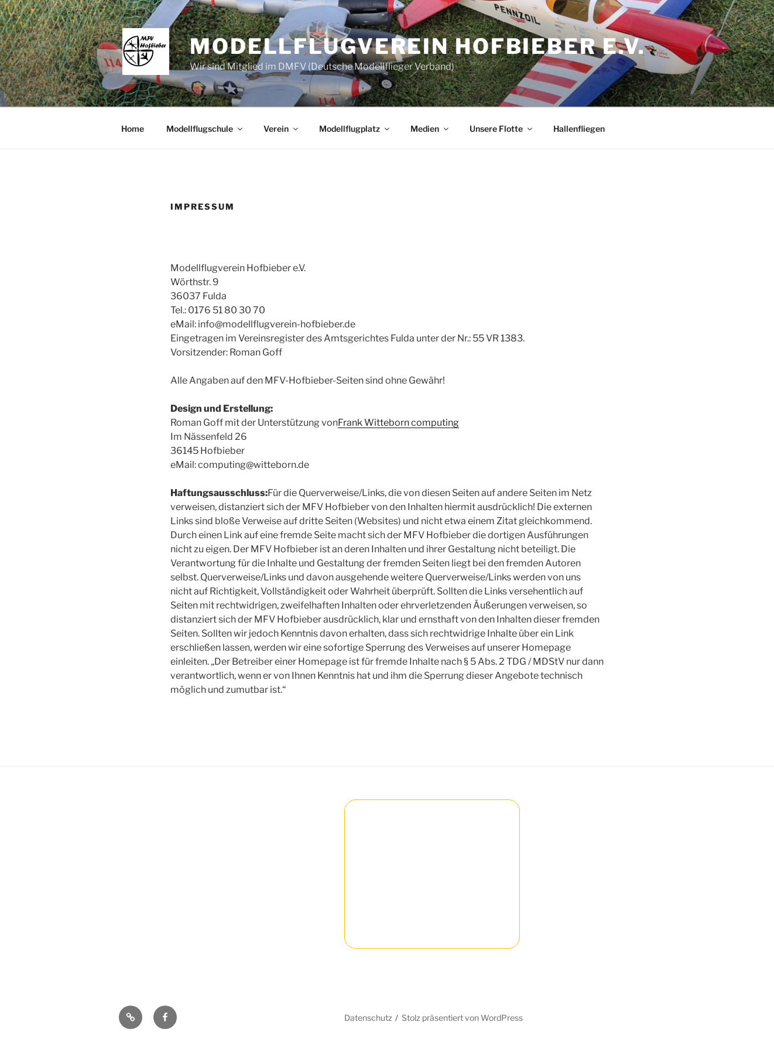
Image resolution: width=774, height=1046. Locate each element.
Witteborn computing (411, 422)
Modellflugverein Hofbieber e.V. (418, 46)
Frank (351, 422)
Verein (281, 129)
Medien (430, 129)
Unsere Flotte (502, 129)
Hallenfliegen (579, 129)
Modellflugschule (205, 129)
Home (132, 129)
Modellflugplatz (355, 129)
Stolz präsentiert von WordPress (462, 1018)
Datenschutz (368, 1018)
